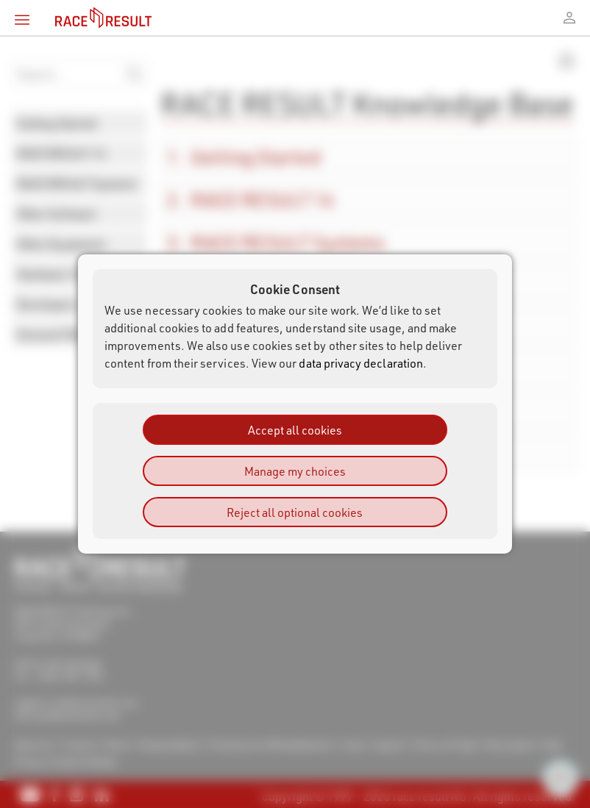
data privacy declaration (361, 363)
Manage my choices (295, 471)
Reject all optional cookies (295, 512)
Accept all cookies (295, 429)
